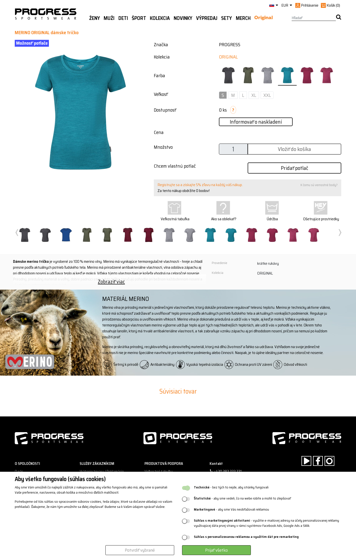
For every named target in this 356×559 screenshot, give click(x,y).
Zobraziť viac (111, 282)
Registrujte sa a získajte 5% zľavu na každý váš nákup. (200, 185)
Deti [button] (123, 18)
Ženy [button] (94, 18)
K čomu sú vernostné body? (319, 185)
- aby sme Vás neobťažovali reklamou (231, 509)
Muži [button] (109, 18)
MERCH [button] (243, 18)
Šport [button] (139, 18)
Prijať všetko (216, 550)
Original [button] (263, 18)
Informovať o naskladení (256, 122)
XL (253, 95)
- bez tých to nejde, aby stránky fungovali (231, 487)
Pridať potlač (294, 168)
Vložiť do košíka (294, 149)
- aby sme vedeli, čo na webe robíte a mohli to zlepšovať (242, 498)
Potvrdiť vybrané (140, 550)
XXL (267, 95)
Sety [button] (226, 18)
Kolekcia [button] (160, 18)
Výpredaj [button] (206, 18)
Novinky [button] (183, 18)
